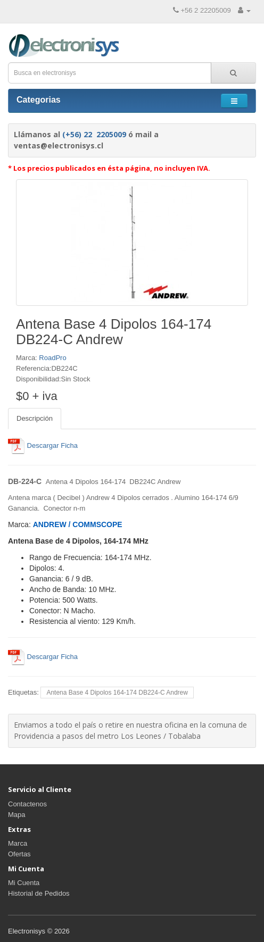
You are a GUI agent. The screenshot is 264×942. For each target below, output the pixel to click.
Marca (17, 843)
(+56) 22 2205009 (94, 134)
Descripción (34, 418)
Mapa (17, 815)
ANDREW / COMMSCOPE (77, 524)
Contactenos (27, 804)
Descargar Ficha (43, 445)
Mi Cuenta (23, 883)
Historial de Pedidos (39, 893)
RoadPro (52, 358)
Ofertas (19, 854)
